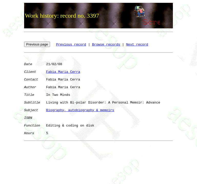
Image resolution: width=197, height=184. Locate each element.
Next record (137, 45)
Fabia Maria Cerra (63, 72)
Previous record (71, 45)
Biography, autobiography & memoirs (80, 110)
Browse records (106, 45)
